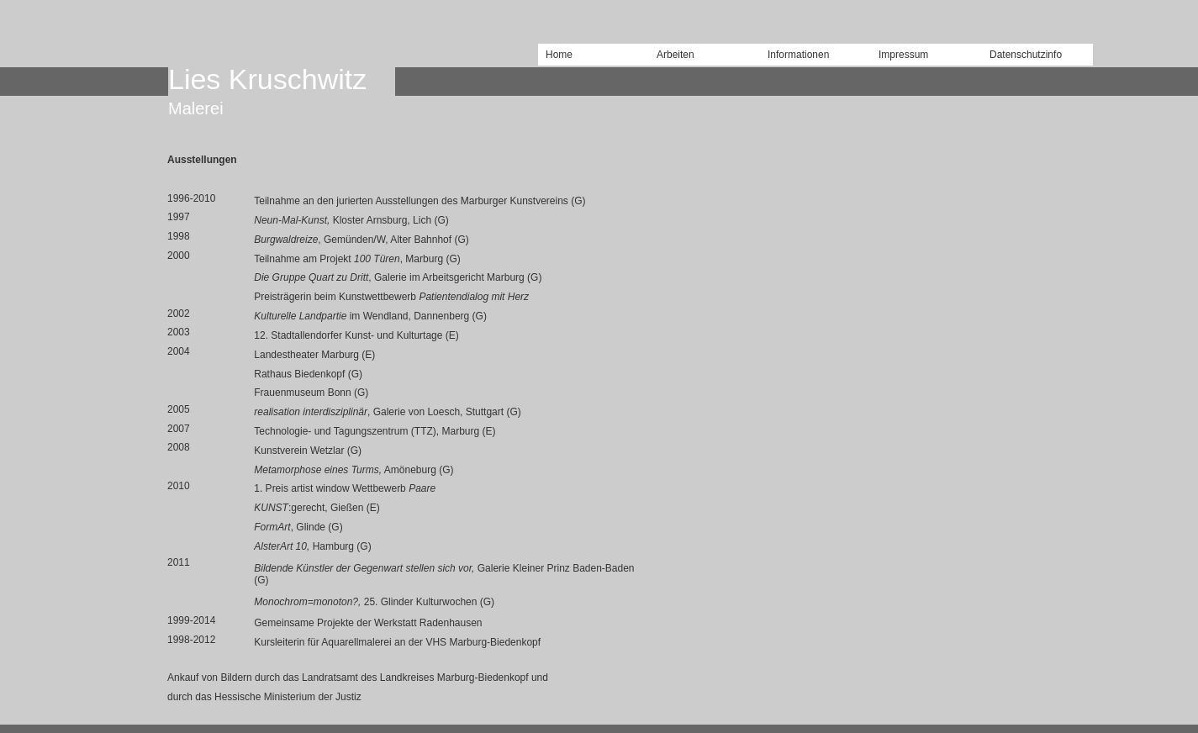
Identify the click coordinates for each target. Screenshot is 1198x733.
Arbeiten (675, 55)
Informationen (798, 55)
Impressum (903, 55)
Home (559, 55)
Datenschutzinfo (1026, 55)
